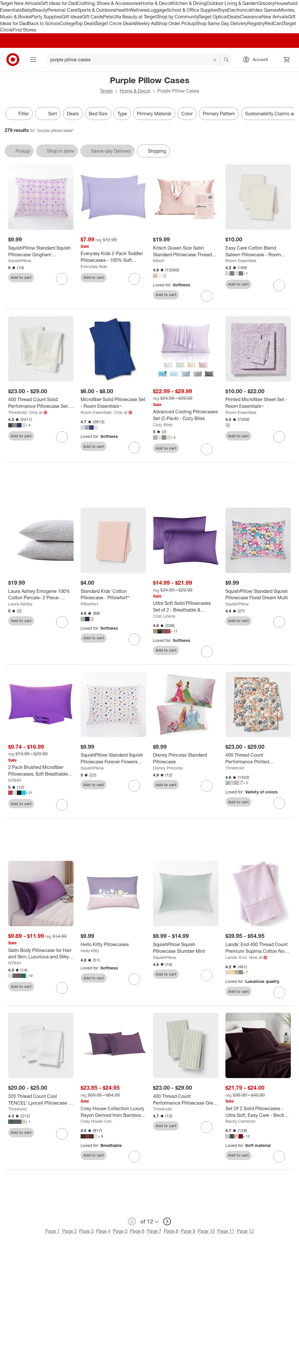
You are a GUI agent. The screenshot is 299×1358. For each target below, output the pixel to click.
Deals (234, 17)
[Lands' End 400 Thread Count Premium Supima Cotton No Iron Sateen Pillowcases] (258, 948)
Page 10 (206, 1231)
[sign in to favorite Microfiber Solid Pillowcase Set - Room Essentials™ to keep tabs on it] (134, 447)
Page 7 (154, 1231)
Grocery (266, 3)
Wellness (138, 10)
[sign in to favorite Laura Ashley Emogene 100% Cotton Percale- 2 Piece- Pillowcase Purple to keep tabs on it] (62, 622)
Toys (222, 10)
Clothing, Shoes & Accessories (109, 3)
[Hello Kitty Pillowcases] (113, 944)
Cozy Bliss (162, 424)
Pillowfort (89, 603)
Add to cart (21, 277)
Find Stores (24, 30)
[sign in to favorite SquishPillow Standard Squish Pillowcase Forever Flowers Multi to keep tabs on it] (134, 786)
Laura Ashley (20, 603)
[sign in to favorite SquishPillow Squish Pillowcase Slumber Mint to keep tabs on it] (207, 975)
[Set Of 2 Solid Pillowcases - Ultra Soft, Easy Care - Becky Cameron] (258, 1112)
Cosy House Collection (99, 1121)
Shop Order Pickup (176, 23)
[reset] (215, 60)
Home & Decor (156, 3)
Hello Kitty (90, 950)
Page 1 (52, 1231)
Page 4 (103, 1231)
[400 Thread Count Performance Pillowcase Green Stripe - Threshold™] (185, 1099)
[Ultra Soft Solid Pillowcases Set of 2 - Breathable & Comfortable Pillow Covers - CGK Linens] (185, 606)
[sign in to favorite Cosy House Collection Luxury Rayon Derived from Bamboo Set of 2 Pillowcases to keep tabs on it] (134, 1156)
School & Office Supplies (192, 10)
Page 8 (171, 1231)
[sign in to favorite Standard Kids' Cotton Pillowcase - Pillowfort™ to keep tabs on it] (134, 639)
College (67, 23)
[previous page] (132, 1221)
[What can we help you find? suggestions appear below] (139, 59)
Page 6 (137, 1231)
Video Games (265, 10)
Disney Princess (168, 767)
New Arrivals (275, 17)
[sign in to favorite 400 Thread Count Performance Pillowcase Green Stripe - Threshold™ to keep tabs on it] (207, 1127)
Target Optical (213, 17)
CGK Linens (164, 616)
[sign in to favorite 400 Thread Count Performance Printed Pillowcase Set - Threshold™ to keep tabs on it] (279, 803)
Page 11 (225, 1231)
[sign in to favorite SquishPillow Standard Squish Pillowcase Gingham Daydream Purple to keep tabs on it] (62, 279)
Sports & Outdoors (96, 10)
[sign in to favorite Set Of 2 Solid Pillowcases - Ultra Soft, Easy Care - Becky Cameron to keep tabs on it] (279, 1156)
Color (187, 113)
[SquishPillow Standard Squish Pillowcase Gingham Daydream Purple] (41, 251)
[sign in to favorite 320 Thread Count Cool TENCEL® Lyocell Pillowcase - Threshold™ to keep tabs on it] (62, 1134)
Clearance (251, 17)
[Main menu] (33, 59)
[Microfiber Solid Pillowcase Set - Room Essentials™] (113, 403)
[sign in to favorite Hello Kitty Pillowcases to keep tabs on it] (134, 979)
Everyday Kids (94, 266)
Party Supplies (46, 17)
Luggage (157, 10)
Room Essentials (240, 260)
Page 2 (69, 1231)
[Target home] (13, 60)
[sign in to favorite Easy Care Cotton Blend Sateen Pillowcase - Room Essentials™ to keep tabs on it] (279, 285)
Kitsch (158, 260)
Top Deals (85, 23)
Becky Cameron (240, 1121)
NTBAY (14, 780)
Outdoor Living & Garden (232, 3)
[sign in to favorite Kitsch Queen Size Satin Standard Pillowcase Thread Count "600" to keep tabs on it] (207, 296)
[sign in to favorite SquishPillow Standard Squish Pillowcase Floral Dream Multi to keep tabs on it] (279, 622)
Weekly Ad (146, 23)
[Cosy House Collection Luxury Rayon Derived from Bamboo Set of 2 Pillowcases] (113, 1112)
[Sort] (48, 113)
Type (122, 113)
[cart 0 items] (286, 59)
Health (122, 10)
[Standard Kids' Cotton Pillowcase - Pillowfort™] (113, 594)
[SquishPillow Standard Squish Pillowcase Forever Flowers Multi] (113, 758)
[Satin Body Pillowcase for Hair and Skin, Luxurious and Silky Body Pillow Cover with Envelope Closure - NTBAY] (41, 953)
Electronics (239, 10)
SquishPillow (20, 260)
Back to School (44, 23)
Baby (27, 10)
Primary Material (154, 113)
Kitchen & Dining (188, 3)
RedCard (274, 23)
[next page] (167, 1221)
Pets (107, 17)
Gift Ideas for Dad (58, 3)
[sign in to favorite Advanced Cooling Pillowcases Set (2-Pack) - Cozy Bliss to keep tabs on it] (207, 449)
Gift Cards (92, 17)
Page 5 (120, 1231)
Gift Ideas (72, 17)
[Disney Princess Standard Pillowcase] (185, 758)
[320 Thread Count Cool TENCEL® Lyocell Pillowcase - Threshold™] (41, 1099)
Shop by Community (178, 17)
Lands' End (235, 957)
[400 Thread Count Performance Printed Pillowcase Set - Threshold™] (258, 758)
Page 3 (86, 1231)
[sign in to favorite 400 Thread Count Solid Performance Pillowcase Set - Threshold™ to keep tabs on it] (62, 437)
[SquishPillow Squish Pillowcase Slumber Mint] (185, 948)
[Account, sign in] (257, 59)
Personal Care (62, 10)
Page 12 (245, 1231)
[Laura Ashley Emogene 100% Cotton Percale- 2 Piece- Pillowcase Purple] (41, 594)
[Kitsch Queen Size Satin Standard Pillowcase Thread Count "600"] (185, 251)
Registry (256, 23)
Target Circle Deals (115, 23)
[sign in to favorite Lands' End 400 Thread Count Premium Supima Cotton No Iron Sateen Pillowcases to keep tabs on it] (279, 992)
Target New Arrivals (20, 3)
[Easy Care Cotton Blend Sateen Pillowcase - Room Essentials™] (258, 251)
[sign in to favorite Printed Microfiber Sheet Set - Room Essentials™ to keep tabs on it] (279, 437)
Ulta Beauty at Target (134, 17)
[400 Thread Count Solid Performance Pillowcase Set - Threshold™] (41, 403)
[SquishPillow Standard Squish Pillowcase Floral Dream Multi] (258, 594)
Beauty (39, 10)
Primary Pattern (219, 113)
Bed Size (98, 113)
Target (106, 91)
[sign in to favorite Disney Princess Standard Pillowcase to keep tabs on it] (207, 786)
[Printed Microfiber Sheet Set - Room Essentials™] (258, 403)
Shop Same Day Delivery (221, 23)
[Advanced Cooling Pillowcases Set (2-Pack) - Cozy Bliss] (185, 415)
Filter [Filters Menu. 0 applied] (19, 113)
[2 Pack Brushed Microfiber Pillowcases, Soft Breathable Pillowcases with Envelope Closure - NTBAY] (41, 770)
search (226, 60)
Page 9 (188, 1231)
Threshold (17, 412)
